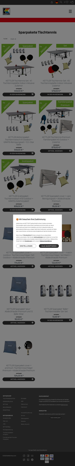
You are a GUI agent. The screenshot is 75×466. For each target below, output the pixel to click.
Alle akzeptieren (49, 246)
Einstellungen (26, 246)
